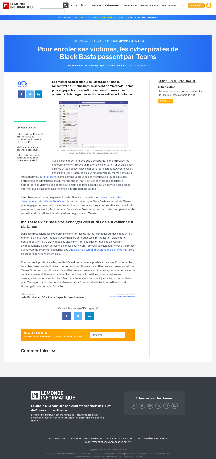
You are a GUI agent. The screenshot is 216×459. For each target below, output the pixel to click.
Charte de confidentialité (119, 439)
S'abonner (196, 5)
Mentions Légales (93, 439)
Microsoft (50, 176)
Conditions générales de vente (151, 439)
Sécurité (99, 41)
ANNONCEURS (74, 439)
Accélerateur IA (95, 17)
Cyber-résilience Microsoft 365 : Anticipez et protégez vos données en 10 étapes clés (30, 138)
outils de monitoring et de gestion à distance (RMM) (100, 249)
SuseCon (140, 17)
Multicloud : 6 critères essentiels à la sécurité (28, 148)
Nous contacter (56, 439)
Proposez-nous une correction (122, 297)
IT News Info (81, 414)
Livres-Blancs (149, 5)
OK (129, 335)
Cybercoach (115, 17)
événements (112, 5)
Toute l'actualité (81, 41)
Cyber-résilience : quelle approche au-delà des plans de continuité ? (28, 158)
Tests (128, 17)
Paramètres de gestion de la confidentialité (108, 442)
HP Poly (79, 17)
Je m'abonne (165, 101)
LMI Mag (152, 17)
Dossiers (96, 5)
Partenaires (169, 5)
